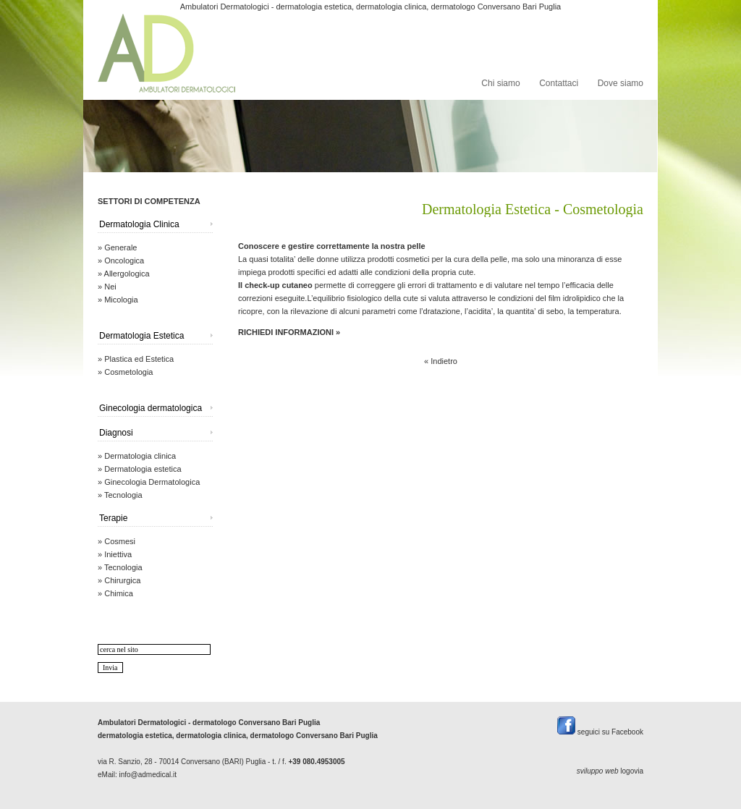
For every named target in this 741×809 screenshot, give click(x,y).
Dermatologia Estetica (141, 336)
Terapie (113, 518)
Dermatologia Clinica (139, 224)
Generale (120, 247)
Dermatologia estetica (142, 469)
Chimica (118, 593)
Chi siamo (500, 83)
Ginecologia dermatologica (150, 408)
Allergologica (127, 273)
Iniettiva (118, 554)
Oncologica (124, 260)
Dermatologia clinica (140, 456)
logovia (631, 771)
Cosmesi (119, 541)
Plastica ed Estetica (139, 359)
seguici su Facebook (600, 732)
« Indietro (440, 361)
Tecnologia (123, 495)
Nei (110, 286)
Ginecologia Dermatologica (152, 482)
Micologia (120, 299)
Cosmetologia (128, 372)
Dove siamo (620, 83)
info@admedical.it (148, 775)
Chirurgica (122, 580)
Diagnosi (116, 433)
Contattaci (558, 83)
